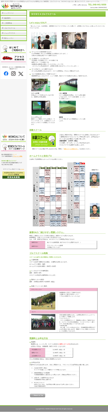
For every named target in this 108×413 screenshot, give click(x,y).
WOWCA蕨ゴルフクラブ (24, 6)
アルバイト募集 (17, 156)
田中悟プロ (94, 186)
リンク (15, 154)
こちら (22, 169)
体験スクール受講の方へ (71, 149)
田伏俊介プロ (95, 218)
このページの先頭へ (37, 395)
